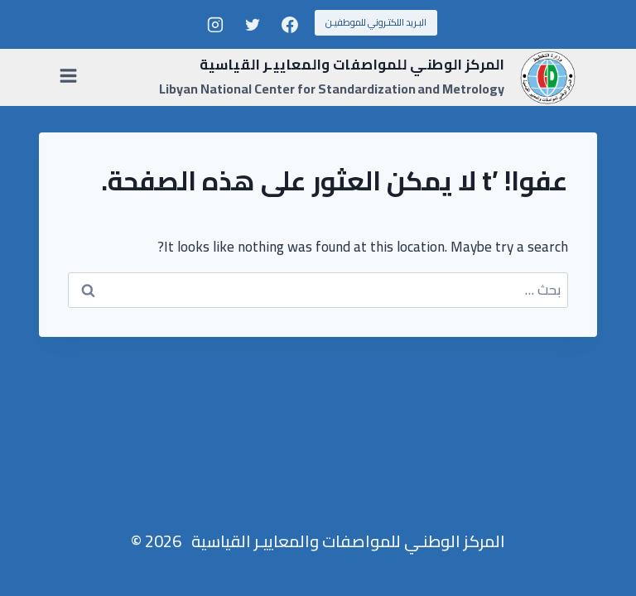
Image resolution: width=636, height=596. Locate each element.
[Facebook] (289, 24)
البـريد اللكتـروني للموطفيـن (375, 22)
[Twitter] (252, 24)
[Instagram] (215, 24)
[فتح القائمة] (71, 77)
